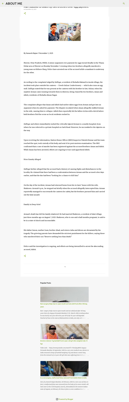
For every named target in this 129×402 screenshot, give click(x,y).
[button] (25, 13)
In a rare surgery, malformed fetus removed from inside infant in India (63, 378)
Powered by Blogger (64, 399)
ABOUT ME (14, 3)
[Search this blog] (116, 3)
